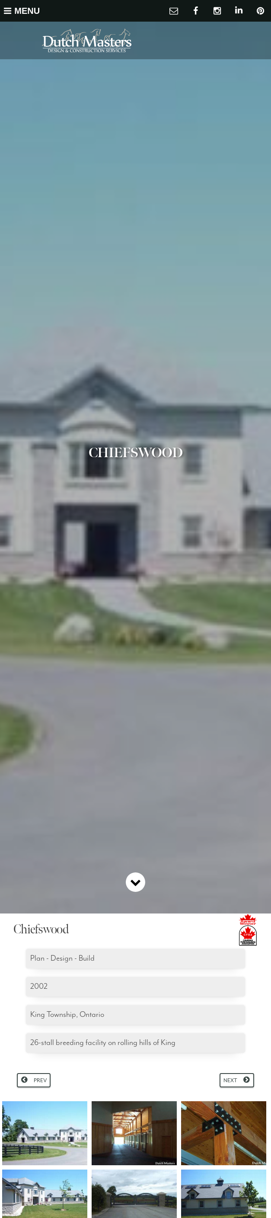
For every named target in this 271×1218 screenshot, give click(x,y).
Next (230, 1080)
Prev (40, 1080)
